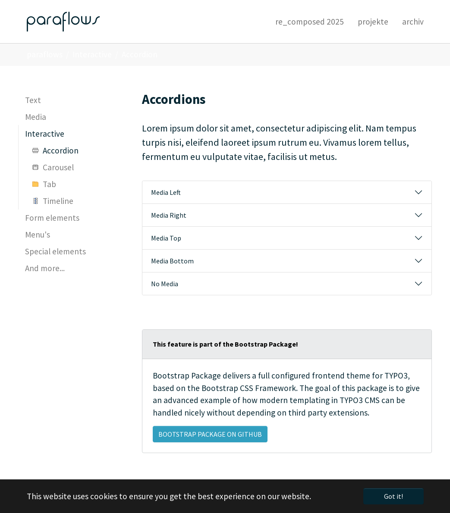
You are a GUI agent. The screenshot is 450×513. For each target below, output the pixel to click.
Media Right (168, 215)
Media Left (166, 192)
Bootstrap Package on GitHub (210, 434)
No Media (164, 283)
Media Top (166, 238)
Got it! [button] (393, 496)
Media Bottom (172, 260)
